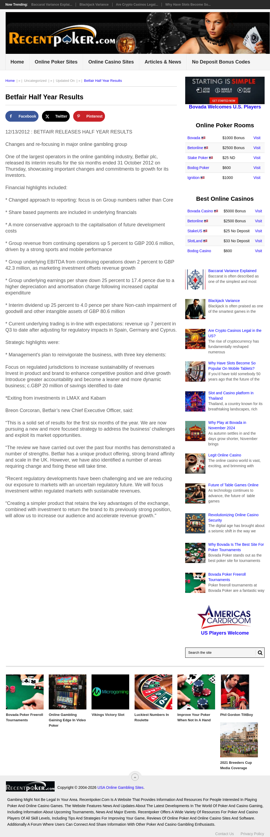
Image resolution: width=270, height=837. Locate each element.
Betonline (195, 148)
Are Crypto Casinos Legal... (137, 4)
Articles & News (163, 62)
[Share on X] (56, 116)
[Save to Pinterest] (89, 116)
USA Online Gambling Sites (120, 787)
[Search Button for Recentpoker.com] (258, 652)
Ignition (193, 177)
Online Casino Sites (111, 62)
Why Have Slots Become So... (188, 4)
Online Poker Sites (56, 62)
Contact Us (224, 834)
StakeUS (194, 231)
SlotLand (194, 241)
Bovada (193, 138)
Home (17, 62)
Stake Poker (197, 158)
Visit (257, 138)
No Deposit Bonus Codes (221, 62)
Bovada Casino (200, 211)
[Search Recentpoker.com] (225, 653)
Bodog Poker (198, 168)
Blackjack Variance (93, 4)
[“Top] (135, 777)
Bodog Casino (199, 251)
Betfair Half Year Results (103, 81)
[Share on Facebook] (21, 116)
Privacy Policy (252, 834)
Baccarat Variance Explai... (51, 4)
